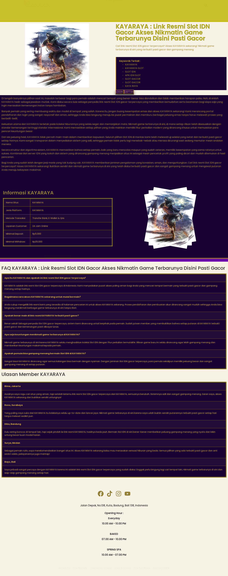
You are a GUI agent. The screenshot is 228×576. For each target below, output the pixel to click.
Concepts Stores (101, 565)
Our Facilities (142, 565)
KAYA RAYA (75, 7)
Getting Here (161, 565)
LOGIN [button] (120, 92)
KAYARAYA (94, 7)
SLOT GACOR (114, 14)
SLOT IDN (135, 7)
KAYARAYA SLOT (116, 7)
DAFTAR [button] (129, 92)
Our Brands (80, 565)
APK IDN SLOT (152, 7)
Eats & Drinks (123, 565)
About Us (64, 565)
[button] (206, 10)
